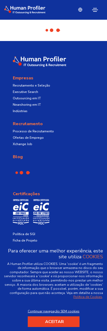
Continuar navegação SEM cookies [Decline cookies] (54, 311)
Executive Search (25, 92)
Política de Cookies (87, 297)
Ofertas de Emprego (28, 138)
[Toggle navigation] (95, 10)
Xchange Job (22, 144)
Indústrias (20, 111)
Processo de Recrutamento (33, 131)
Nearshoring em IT (27, 105)
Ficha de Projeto (25, 240)
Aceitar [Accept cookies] (54, 322)
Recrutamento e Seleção (31, 85)
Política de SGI (24, 234)
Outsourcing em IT (27, 98)
